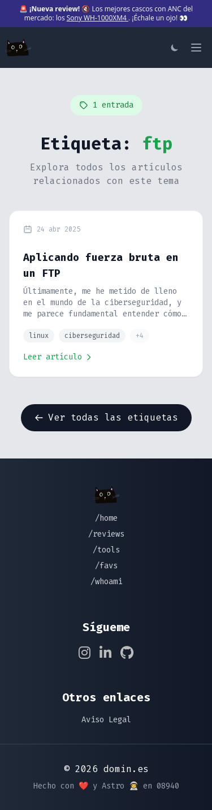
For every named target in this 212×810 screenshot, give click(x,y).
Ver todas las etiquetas (106, 417)
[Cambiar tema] (175, 47)
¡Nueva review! (54, 9)
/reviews (106, 534)
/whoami (106, 581)
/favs (106, 565)
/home (106, 518)
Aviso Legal (106, 719)
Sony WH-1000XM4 (97, 18)
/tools (106, 550)
